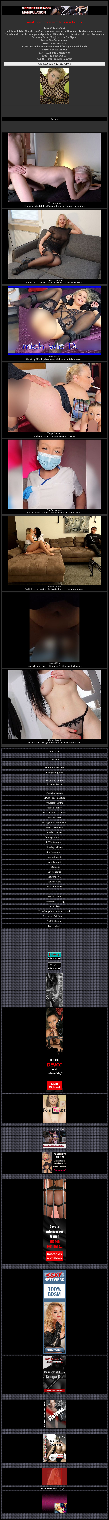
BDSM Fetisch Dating (54, 797)
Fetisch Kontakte (54, 827)
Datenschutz (54, 926)
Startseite (54, 759)
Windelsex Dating (54, 802)
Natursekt (55, 867)
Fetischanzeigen (54, 793)
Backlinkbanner (54, 921)
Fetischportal (54, 876)
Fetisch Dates (54, 817)
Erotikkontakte (54, 862)
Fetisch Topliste (55, 807)
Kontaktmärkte (54, 857)
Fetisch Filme (54, 881)
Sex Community (54, 852)
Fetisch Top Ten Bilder (54, 812)
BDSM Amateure (54, 842)
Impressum (54, 751)
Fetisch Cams (54, 896)
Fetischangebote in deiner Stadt (54, 911)
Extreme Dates (54, 784)
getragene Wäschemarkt (54, 822)
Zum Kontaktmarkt (54, 767)
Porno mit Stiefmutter (54, 916)
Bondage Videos (54, 832)
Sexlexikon (54, 906)
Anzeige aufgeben (54, 772)
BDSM (54, 891)
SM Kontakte (54, 871)
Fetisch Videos (54, 886)
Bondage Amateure (54, 837)
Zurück (54, 119)
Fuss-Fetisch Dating (54, 901)
